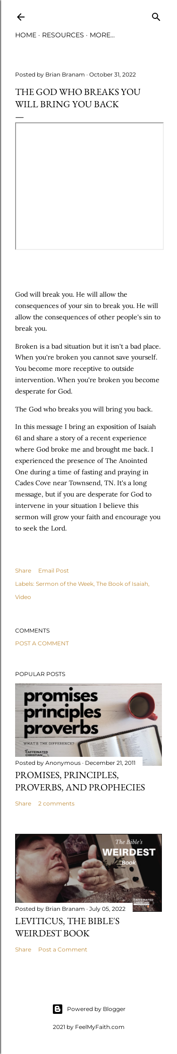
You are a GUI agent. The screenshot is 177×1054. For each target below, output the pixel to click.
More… (102, 35)
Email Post (53, 570)
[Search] (156, 15)
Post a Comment (42, 643)
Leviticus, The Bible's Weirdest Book (67, 927)
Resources (63, 35)
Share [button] (23, 570)
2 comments (56, 803)
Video (23, 596)
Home (25, 35)
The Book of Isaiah (122, 583)
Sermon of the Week (64, 583)
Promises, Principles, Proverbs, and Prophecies (80, 781)
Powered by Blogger (89, 1009)
